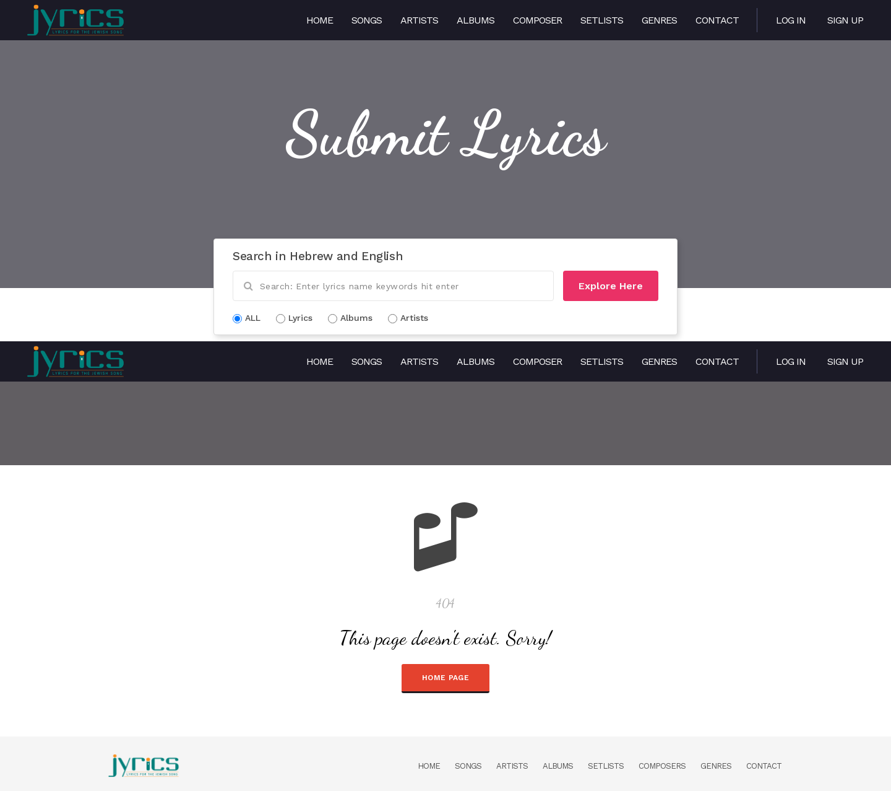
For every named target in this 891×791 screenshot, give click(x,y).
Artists (419, 20)
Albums (475, 20)
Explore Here (611, 286)
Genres (659, 20)
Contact (717, 20)
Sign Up (845, 20)
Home (319, 20)
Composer (537, 20)
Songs (366, 20)
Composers (662, 766)
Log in (791, 20)
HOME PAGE (445, 677)
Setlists (601, 20)
